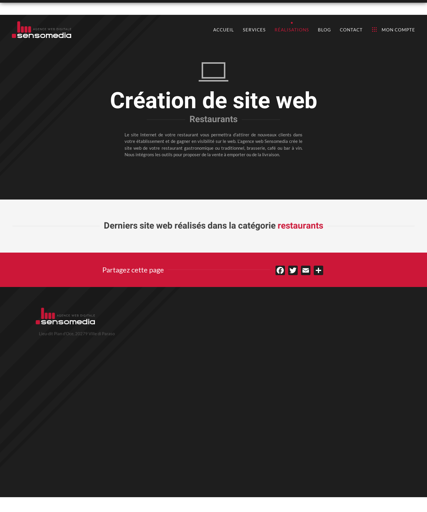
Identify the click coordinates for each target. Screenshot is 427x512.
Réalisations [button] (292, 29)
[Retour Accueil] (41, 29)
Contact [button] (351, 29)
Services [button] (254, 29)
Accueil (223, 29)
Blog (324, 29)
